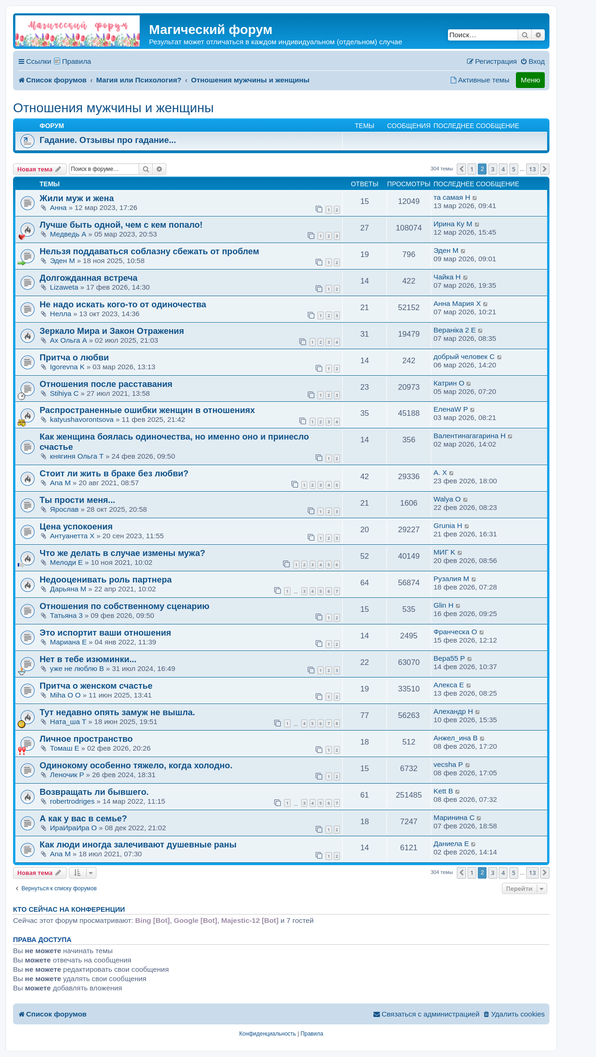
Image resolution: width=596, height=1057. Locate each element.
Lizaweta (65, 287)
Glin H (443, 605)
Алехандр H (453, 711)
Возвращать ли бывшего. (94, 792)
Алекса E (448, 685)
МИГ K (444, 552)
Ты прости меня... (77, 500)
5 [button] (513, 169)
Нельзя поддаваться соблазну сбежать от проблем (149, 251)
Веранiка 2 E (454, 330)
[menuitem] (532, 61)
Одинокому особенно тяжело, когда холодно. (136, 765)
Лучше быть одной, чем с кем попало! (121, 225)
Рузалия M (451, 579)
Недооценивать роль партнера (106, 579)
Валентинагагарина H (469, 436)
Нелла (61, 314)
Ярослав (65, 509)
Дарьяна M (68, 589)
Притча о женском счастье (96, 686)
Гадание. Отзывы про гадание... (108, 140)
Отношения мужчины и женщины (113, 108)
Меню (530, 80)
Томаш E (64, 748)
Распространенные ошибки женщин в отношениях (147, 410)
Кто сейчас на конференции (69, 909)
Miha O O (65, 695)
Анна (59, 207)
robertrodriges (72, 801)
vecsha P (448, 764)
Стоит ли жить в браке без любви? (114, 473)
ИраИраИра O (73, 828)
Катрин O (448, 383)
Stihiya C (64, 393)
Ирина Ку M (452, 224)
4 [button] (503, 169)
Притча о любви (74, 357)
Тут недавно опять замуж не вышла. (117, 712)
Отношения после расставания (106, 384)
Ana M (60, 483)
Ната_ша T (68, 721)
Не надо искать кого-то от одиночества (123, 304)
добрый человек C (463, 356)
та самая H (451, 197)
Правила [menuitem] (76, 61)
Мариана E (68, 642)
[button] (461, 169)
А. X (440, 472)
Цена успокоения (76, 526)
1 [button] (472, 169)
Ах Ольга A (68, 340)
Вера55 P (449, 658)
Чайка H (447, 277)
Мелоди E (66, 562)
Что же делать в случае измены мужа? (122, 553)
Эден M (62, 260)
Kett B (443, 791)
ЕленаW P (450, 409)
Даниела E (451, 843)
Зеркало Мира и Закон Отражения (112, 331)
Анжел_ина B (455, 738)
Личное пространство (86, 739)
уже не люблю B (77, 668)
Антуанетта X (72, 536)
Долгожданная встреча (88, 278)
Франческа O (455, 632)
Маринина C (453, 817)
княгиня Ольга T (76, 456)
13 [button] (532, 169)
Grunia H (447, 525)
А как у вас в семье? (83, 818)
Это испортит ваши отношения (105, 632)
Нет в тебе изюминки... (88, 659)
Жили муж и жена (77, 198)
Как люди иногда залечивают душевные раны (138, 844)
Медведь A (68, 234)
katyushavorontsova (82, 419)
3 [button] (492, 169)
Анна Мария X (457, 303)
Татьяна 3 (66, 615)
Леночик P (67, 775)
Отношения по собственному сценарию (125, 606)
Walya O (447, 499)
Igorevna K (67, 367)
